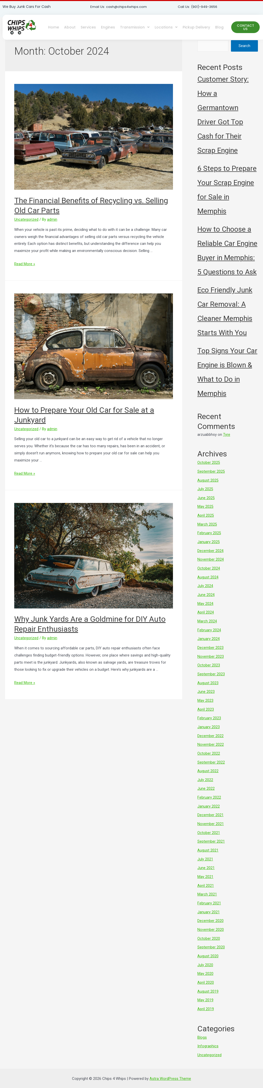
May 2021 (205, 865)
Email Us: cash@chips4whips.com (120, 6)
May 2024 (205, 600)
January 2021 (208, 900)
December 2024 (210, 548)
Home (53, 27)
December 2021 (210, 805)
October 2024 (208, 565)
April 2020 (205, 968)
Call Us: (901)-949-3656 (199, 6)
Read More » (24, 264)
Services (88, 27)
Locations (166, 27)
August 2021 (207, 840)
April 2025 (205, 514)
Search (244, 45)
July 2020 (205, 951)
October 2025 (208, 462)
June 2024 (206, 591)
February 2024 (209, 625)
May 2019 (205, 986)
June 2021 (206, 857)
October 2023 (208, 660)
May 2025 (205, 505)
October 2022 (208, 745)
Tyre (226, 434)
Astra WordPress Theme (170, 1063)
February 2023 (209, 711)
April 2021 (205, 874)
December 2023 (210, 642)
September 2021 (211, 831)
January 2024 (208, 634)
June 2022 (206, 780)
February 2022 (209, 788)
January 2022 (208, 797)
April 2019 (205, 994)
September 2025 (211, 471)
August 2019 (207, 977)
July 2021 (205, 848)
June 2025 (206, 497)
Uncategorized (26, 219)
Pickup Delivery (196, 27)
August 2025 (207, 480)
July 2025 (205, 488)
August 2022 (207, 763)
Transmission (135, 27)
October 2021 (208, 823)
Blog (219, 27)
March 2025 (207, 522)
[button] (245, 27)
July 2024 (205, 582)
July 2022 (205, 771)
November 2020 (210, 917)
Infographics (207, 1031)
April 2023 (205, 703)
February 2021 (209, 891)
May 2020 (205, 960)
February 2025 (209, 531)
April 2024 (205, 608)
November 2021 (210, 814)
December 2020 (210, 908)
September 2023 (211, 668)
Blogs (202, 1023)
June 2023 (206, 685)
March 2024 (207, 617)
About (70, 27)
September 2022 (211, 754)
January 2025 (208, 540)
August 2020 (207, 943)
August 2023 (207, 677)
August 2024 (207, 574)
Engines (108, 27)
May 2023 (205, 694)
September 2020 (211, 934)
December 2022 (210, 728)
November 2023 (210, 651)
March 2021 (207, 883)
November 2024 (210, 557)
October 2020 (208, 926)
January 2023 (208, 720)
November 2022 (210, 737)
